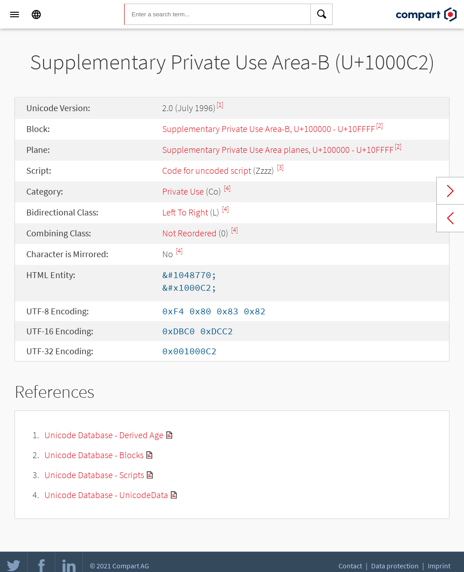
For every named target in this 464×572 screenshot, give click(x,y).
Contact (350, 565)
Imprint (439, 565)
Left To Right (185, 212)
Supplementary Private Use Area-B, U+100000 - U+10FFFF (268, 128)
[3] (280, 167)
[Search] (322, 14)
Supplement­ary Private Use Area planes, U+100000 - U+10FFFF (278, 149)
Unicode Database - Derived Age (104, 434)
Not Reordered (189, 233)
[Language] (36, 14)
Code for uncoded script (206, 170)
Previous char (450, 218)
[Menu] (14, 14)
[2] (379, 125)
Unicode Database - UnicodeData (106, 494)
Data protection (395, 565)
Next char (450, 191)
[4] (227, 188)
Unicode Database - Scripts (94, 474)
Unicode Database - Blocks (94, 454)
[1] (220, 104)
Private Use (183, 191)
